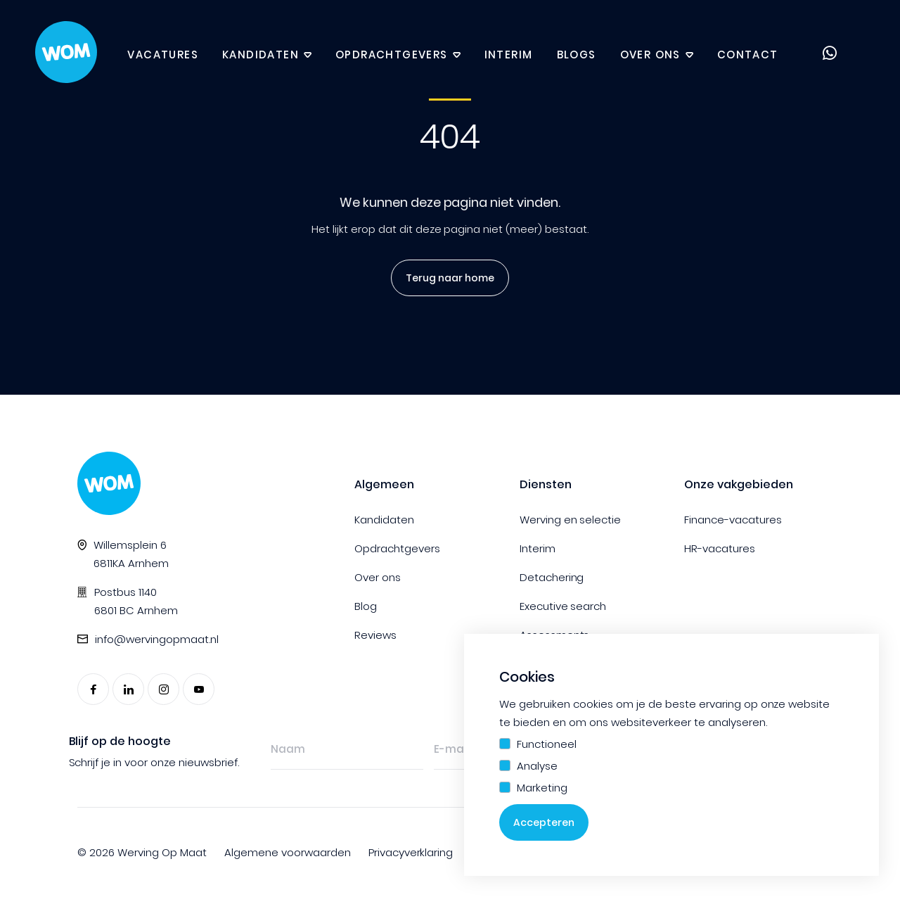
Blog (365, 606)
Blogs (576, 54)
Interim (508, 54)
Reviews (375, 635)
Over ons (650, 54)
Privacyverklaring (411, 852)
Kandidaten (260, 54)
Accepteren (543, 822)
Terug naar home (445, 278)
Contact (747, 54)
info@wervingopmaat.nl (157, 639)
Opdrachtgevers (391, 54)
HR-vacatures (719, 548)
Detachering (552, 577)
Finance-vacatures (733, 519)
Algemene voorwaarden (287, 852)
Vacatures (162, 54)
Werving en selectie (571, 519)
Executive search (563, 606)
